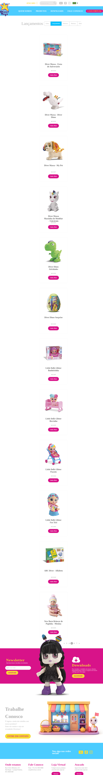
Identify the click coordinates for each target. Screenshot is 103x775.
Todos (47, 23)
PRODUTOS (41, 11)
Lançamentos (56, 23)
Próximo (79, 633)
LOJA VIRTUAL (94, 11)
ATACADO (30, 3)
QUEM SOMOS (25, 11)
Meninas (73, 23)
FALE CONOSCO (75, 11)
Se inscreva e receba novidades (17, 653)
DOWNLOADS (57, 11)
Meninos (65, 23)
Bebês (81, 23)
